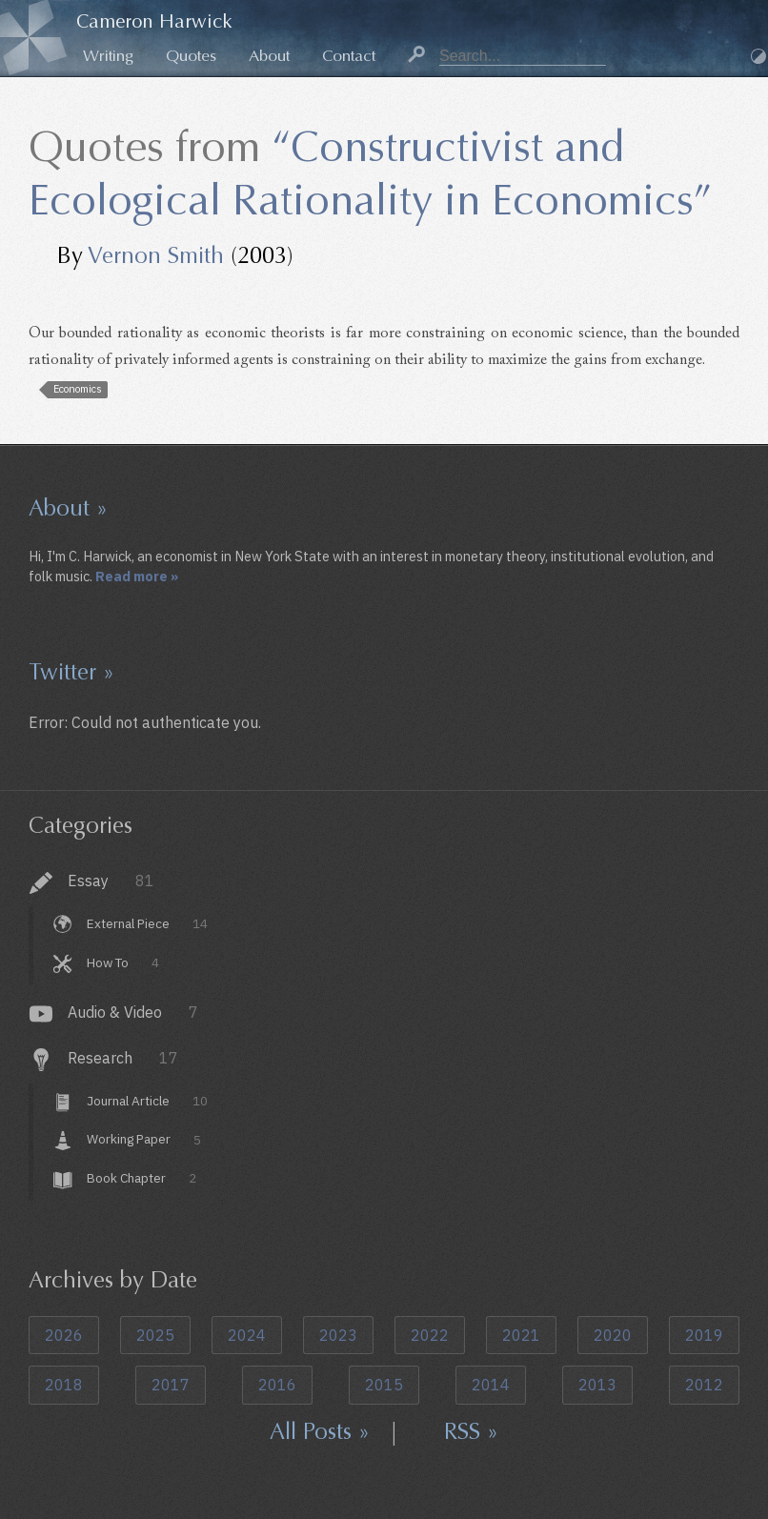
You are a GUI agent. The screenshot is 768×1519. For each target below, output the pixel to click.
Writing (108, 56)
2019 (704, 1335)
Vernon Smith (156, 255)
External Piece (147, 923)
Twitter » (71, 671)
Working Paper (143, 1139)
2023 (338, 1335)
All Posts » (320, 1431)
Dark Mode (758, 56)
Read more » (136, 576)
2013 (597, 1384)
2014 (491, 1384)
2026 (64, 1335)
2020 (613, 1335)
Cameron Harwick (154, 21)
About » (68, 508)
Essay (111, 880)
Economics (77, 388)
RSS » (471, 1431)
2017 (171, 1384)
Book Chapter (141, 1177)
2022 (430, 1335)
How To (122, 962)
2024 (247, 1335)
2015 (384, 1384)
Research (123, 1057)
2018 (64, 1384)
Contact (348, 56)
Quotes (191, 56)
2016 (277, 1384)
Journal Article (147, 1100)
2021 (521, 1335)
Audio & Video (133, 1012)
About (269, 56)
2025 (155, 1335)
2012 (704, 1384)
